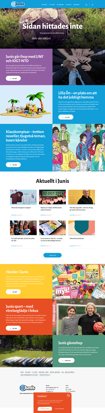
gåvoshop (66, 360)
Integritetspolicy (45, 375)
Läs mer (13, 78)
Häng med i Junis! (43, 372)
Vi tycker (52, 4)
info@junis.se (49, 391)
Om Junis (44, 4)
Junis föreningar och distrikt (29, 375)
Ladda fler (52, 255)
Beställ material (55, 372)
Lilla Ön (66, 117)
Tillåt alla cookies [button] (44, 408)
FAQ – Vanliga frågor (68, 372)
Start (22, 372)
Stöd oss (68, 4)
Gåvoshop (76, 4)
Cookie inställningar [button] (59, 408)
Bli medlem (60, 4)
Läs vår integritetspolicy (44, 403)
